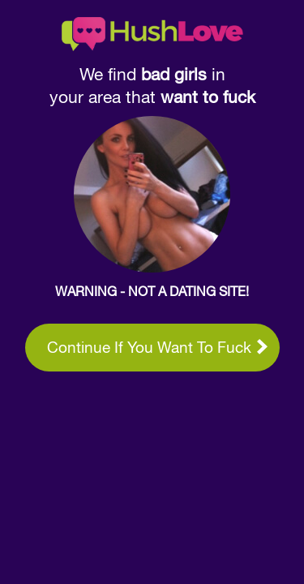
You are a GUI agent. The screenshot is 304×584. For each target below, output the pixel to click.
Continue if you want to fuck (157, 347)
